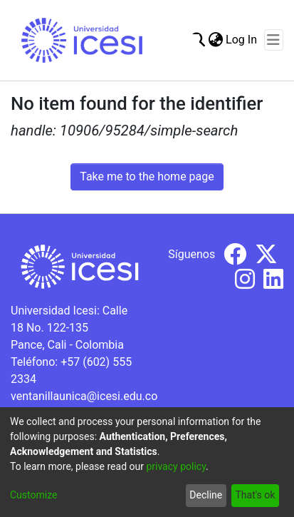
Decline (205, 495)
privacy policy (176, 466)
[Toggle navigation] (273, 40)
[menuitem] (215, 39)
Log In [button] (242, 39)
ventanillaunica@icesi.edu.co (84, 396)
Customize (33, 495)
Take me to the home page (147, 176)
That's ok (255, 495)
